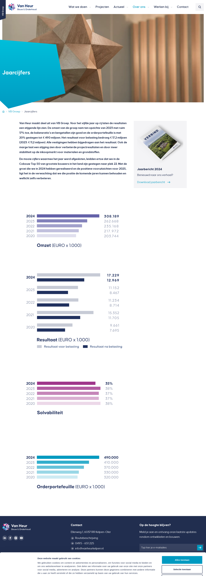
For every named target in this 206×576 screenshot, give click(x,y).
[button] (79, 7)
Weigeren (182, 557)
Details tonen (154, 570)
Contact (76, 525)
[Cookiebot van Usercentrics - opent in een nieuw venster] (18, 570)
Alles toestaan (182, 538)
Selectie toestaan (182, 548)
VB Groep (14, 111)
